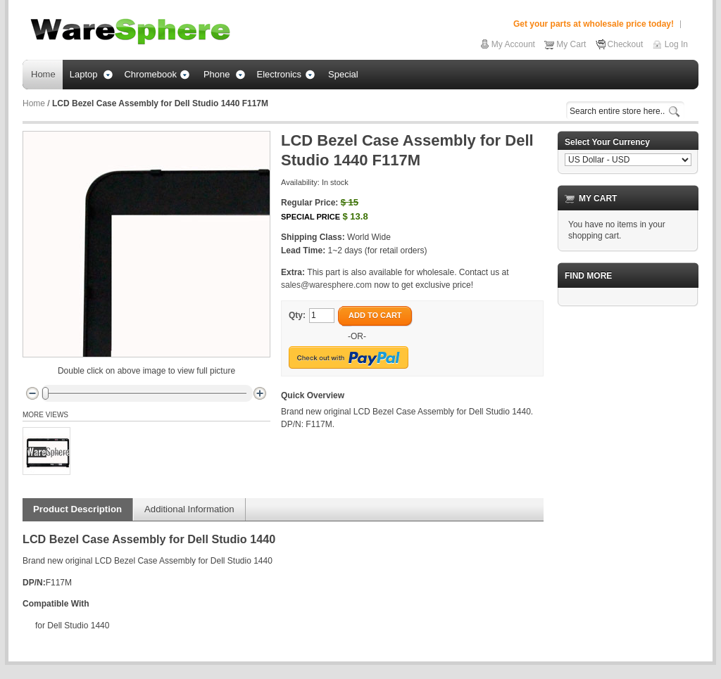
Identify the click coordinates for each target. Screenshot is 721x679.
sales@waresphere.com (326, 285)
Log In (676, 44)
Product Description (77, 509)
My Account (513, 44)
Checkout (626, 44)
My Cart (571, 44)
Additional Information (189, 509)
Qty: (297, 315)
